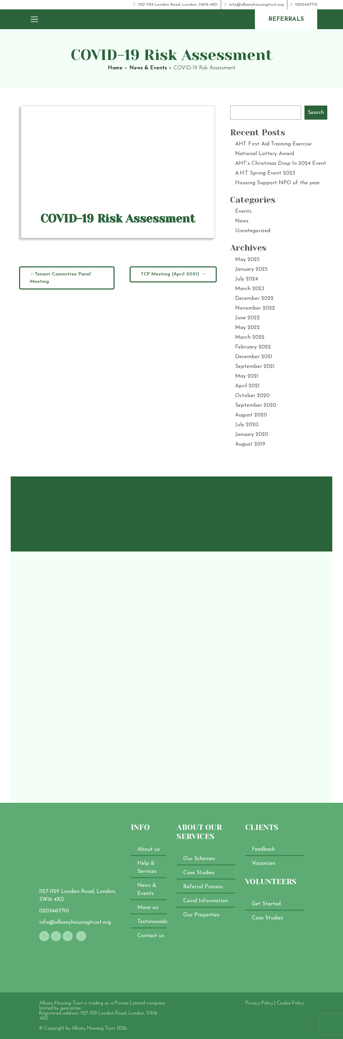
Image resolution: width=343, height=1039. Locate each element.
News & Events (148, 68)
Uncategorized (252, 231)
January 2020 (251, 434)
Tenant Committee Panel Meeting (60, 278)
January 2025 (251, 269)
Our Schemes (199, 858)
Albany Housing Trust (93, 1028)
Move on (147, 907)
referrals (286, 19)
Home (115, 68)
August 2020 (251, 415)
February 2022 (253, 347)
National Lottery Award (264, 153)
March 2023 (249, 288)
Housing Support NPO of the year (277, 183)
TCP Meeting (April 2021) (170, 274)
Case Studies (198, 872)
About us (148, 849)
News (242, 221)
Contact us (150, 935)
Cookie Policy (290, 1003)
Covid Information (205, 901)
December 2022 (254, 298)
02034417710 (304, 5)
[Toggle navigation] (34, 19)
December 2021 (253, 357)
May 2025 (247, 259)
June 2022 (247, 318)
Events (243, 211)
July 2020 (247, 425)
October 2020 (252, 395)
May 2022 (247, 327)
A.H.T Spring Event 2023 (265, 173)
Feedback (263, 849)
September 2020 (255, 405)
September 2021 (255, 366)
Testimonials (152, 921)
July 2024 (246, 279)
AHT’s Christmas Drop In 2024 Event (280, 163)
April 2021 (247, 386)
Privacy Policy (259, 1003)
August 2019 (250, 444)
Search (316, 112)
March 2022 (250, 337)
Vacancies (263, 863)
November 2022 (255, 308)
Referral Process (203, 887)
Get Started (266, 904)
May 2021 (247, 376)
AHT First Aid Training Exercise (273, 144)
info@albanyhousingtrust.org (253, 5)
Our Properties (201, 915)
